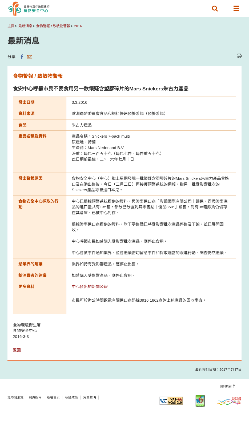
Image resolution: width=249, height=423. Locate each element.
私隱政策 (71, 397)
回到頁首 (226, 386)
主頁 (10, 26)
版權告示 (53, 397)
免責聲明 (89, 397)
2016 (78, 26)
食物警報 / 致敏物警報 (53, 26)
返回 (17, 350)
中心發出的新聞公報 (90, 286)
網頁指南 (35, 397)
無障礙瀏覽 (15, 397)
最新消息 (25, 26)
